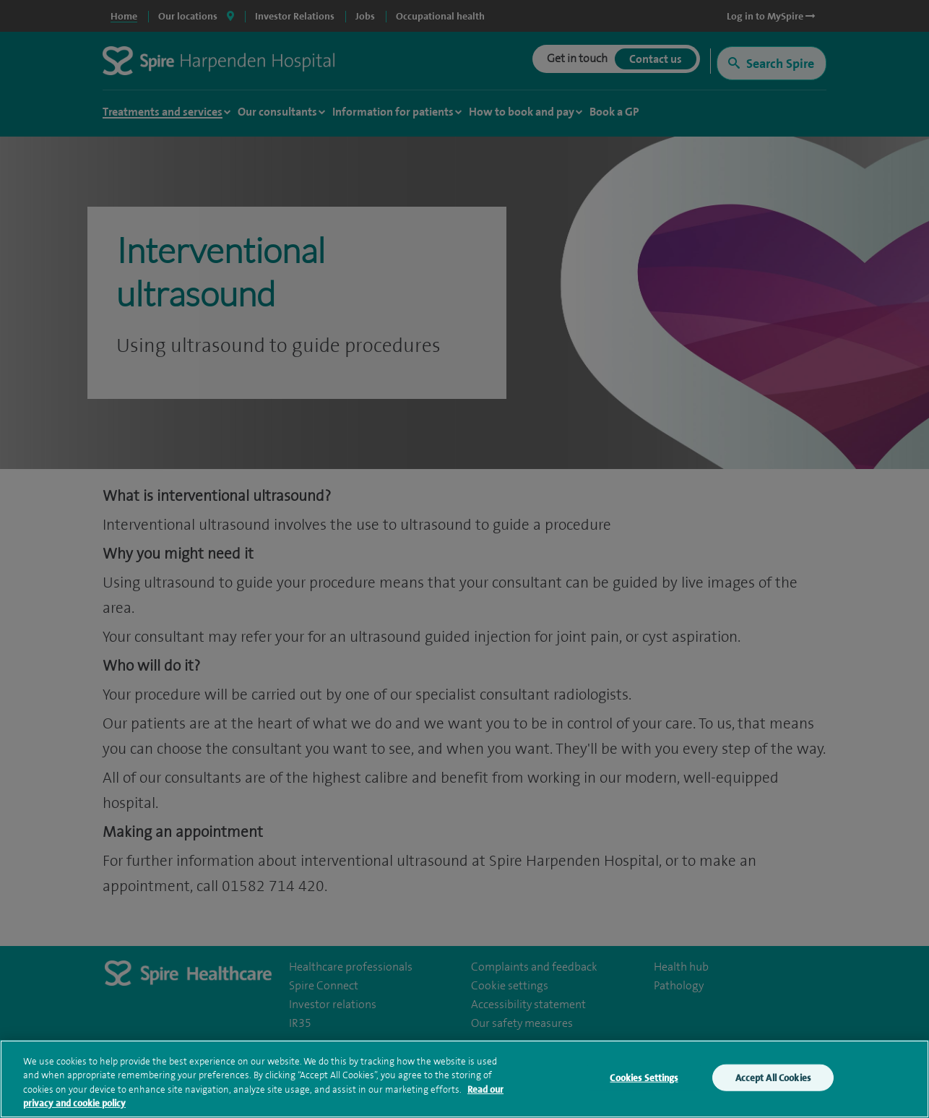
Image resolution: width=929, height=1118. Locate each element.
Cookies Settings (644, 1080)
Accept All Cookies (773, 1080)
